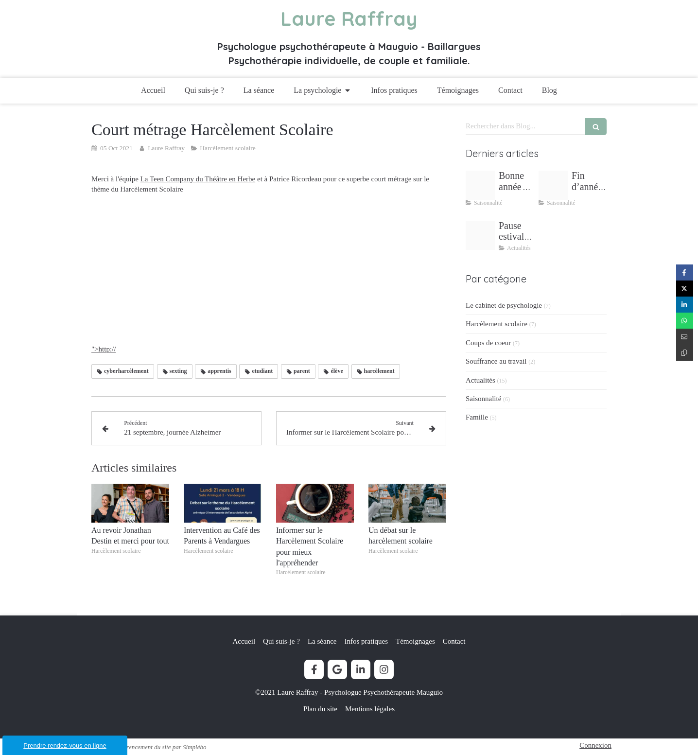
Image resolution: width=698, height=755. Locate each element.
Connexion (595, 745)
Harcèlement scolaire (496, 324)
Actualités (480, 380)
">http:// (239, 349)
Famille (477, 417)
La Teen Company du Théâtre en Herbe (198, 179)
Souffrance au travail (496, 361)
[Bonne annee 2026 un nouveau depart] (480, 185)
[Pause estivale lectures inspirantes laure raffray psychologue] (480, 235)
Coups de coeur (488, 343)
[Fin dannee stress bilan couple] (553, 185)
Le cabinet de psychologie (504, 305)
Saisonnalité (483, 399)
